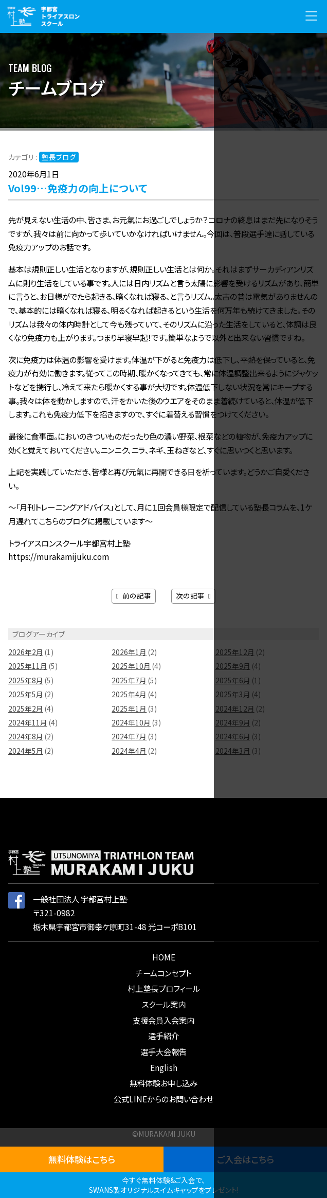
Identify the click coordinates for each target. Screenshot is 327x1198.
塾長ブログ (59, 157)
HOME (163, 957)
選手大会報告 (163, 1051)
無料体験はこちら (81, 1159)
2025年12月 (235, 652)
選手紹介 (163, 1035)
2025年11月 (27, 666)
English (163, 1067)
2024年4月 (129, 751)
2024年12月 (235, 708)
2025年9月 (232, 666)
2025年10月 (131, 666)
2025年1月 (129, 708)
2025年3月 (232, 694)
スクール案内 (164, 1004)
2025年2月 (25, 708)
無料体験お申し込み (163, 1082)
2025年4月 (129, 694)
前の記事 (133, 595)
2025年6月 (232, 680)
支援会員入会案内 (163, 1020)
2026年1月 (129, 652)
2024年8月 (25, 736)
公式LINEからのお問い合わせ (163, 1098)
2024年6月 (232, 736)
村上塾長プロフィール (164, 988)
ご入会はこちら (245, 1159)
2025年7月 (129, 680)
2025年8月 (25, 680)
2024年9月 (232, 722)
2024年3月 (232, 751)
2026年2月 (25, 652)
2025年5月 (25, 694)
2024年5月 (25, 751)
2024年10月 (131, 722)
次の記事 (193, 595)
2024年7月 (129, 736)
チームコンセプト (163, 972)
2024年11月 (27, 722)
